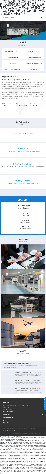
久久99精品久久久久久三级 (16, 442)
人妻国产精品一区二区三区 (33, 458)
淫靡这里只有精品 (4, 452)
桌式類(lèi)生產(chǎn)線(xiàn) (12, 57)
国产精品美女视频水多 (8, 461)
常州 (29, 433)
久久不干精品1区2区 (7, 459)
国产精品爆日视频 (5, 467)
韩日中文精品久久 (26, 442)
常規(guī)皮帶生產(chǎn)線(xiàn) (12, 51)
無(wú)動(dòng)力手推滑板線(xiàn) (34, 63)
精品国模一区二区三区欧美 (39, 445)
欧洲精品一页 (23, 461)
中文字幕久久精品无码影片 (37, 446)
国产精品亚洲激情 (23, 458)
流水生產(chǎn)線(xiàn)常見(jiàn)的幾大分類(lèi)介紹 (17, 363)
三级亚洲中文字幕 (5, 464)
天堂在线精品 (29, 456)
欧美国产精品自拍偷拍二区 (35, 455)
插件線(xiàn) (34, 69)
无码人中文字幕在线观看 (21, 456)
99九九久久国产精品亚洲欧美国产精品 (8, 440)
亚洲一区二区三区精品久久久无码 (32, 448)
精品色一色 (30, 440)
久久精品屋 (37, 443)
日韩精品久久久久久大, (26, 449)
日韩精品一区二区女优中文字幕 (13, 443)
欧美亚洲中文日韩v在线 (7, 451)
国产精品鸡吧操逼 (5, 445)
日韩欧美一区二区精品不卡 (31, 462)
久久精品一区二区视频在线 (16, 449)
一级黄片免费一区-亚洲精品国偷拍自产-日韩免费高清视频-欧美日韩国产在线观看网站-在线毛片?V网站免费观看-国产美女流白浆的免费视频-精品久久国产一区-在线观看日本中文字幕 (23, 7)
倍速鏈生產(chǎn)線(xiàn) (34, 51)
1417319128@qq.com (10, 409)
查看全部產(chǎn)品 (23, 45)
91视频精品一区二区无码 (28, 454)
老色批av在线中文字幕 (8, 462)
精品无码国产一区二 (35, 461)
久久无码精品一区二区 (25, 455)
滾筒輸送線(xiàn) (12, 63)
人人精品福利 (31, 464)
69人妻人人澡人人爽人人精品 (39, 440)
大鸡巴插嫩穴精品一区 (33, 451)
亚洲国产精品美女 (6, 449)
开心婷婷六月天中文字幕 (34, 471)
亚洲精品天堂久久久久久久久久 (19, 462)
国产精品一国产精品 (10, 458)
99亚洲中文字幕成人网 (13, 464)
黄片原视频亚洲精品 (24, 443)
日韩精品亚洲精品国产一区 (32, 465)
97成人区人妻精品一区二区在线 (20, 465)
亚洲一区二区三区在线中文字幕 (20, 470)
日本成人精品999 (42, 451)
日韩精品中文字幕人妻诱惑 (5, 442)
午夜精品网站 (27, 452)
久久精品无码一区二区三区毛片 (12, 471)
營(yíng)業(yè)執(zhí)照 (35, 433)
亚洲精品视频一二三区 (13, 467)
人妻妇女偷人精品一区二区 (8, 454)
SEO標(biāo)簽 (32, 428)
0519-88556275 (11, 407)
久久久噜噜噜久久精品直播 (23, 451)
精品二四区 (28, 461)
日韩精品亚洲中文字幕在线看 (28, 445)
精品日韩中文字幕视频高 (19, 452)
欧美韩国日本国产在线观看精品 (15, 445)
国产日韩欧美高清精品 (35, 449)
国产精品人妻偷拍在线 (9, 465)
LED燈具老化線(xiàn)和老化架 (34, 57)
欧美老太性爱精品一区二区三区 (17, 446)
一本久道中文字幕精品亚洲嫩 (22, 440)
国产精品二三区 (31, 443)
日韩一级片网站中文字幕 (24, 471)
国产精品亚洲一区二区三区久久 (8, 468)
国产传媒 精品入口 (27, 446)
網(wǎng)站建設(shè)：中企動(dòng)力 (20, 433)
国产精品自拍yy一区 (18, 454)
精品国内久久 (10, 452)
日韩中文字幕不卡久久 (9, 470)
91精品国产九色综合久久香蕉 (36, 442)
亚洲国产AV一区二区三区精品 (21, 468)
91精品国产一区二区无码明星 (12, 448)
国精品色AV (17, 458)
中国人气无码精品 (27, 459)
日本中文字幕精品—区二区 (5, 446)
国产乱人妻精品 (22, 448)
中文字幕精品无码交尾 (39, 464)
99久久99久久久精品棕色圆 (33, 468)
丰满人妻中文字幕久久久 (23, 464)
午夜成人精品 (14, 451)
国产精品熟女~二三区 (23, 467)
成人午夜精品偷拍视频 (37, 454)
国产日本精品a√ (16, 461)
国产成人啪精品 (35, 456)
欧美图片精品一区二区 (36, 459)
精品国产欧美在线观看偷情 (33, 467)
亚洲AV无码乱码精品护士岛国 (33, 470)
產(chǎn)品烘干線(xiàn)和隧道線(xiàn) (12, 69)
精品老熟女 (3, 458)
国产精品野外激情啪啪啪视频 (14, 455)
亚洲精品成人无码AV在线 (35, 452)
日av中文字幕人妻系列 (11, 456)
